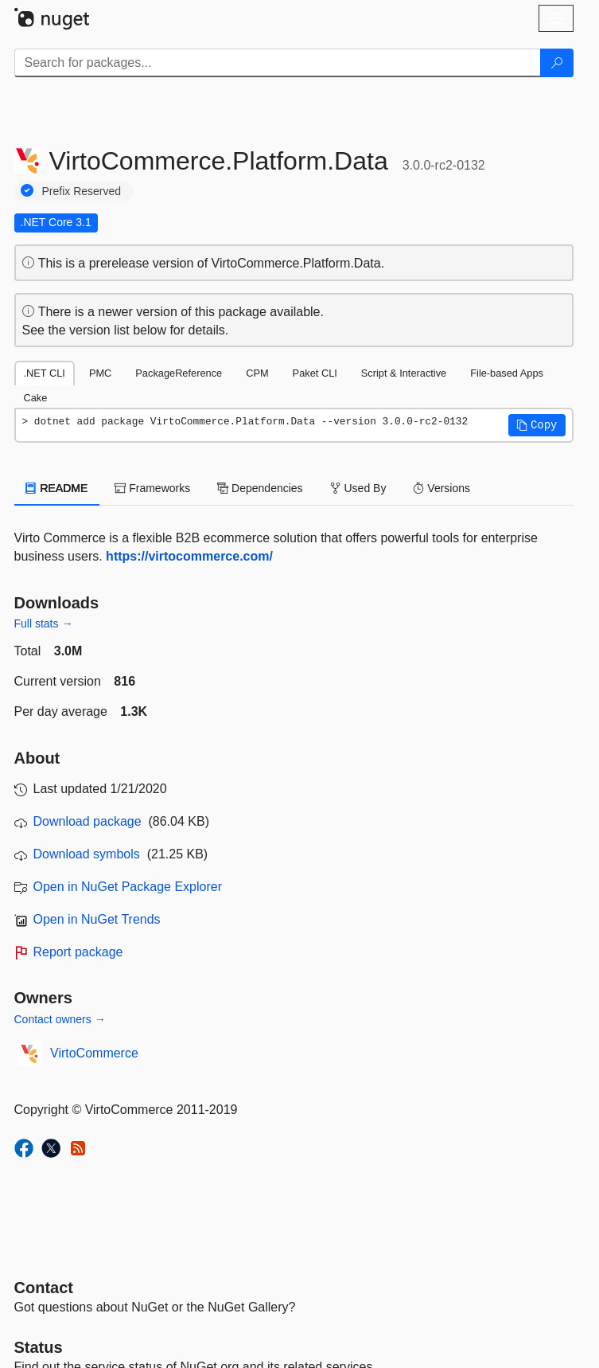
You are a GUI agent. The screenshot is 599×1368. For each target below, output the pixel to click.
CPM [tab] (257, 373)
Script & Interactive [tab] (403, 373)
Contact (43, 1287)
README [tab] (57, 488)
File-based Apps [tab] (506, 373)
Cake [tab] (36, 398)
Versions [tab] (441, 488)
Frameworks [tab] (152, 488)
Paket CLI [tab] (315, 373)
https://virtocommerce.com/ (189, 556)
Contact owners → (60, 1019)
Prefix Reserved (82, 191)
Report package (78, 952)
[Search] (557, 63)
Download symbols (86, 854)
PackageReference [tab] (178, 373)
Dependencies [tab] (259, 488)
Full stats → (43, 623)
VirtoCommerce (94, 1053)
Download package (87, 821)
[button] (537, 425)
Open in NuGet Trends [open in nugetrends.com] (97, 919)
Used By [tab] (358, 488)
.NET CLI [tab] (44, 373)
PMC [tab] (100, 373)
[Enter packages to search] (277, 63)
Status (38, 1347)
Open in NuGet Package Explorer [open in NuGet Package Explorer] (127, 886)
